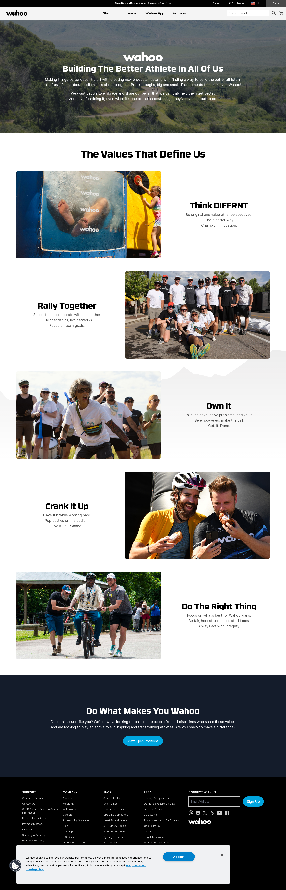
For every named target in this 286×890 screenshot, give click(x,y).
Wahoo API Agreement (157, 842)
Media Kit (68, 803)
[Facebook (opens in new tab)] (227, 813)
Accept (179, 856)
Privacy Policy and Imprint (159, 798)
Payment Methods (33, 823)
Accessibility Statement (76, 820)
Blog (65, 825)
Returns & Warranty (33, 840)
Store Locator (238, 3)
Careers (67, 814)
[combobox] (248, 13)
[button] (256, 3)
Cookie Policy (152, 825)
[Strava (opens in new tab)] (212, 812)
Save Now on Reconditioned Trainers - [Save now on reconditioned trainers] (143, 3)
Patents (148, 831)
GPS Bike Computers (115, 814)
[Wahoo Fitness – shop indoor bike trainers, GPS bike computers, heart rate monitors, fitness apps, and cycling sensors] (17, 13)
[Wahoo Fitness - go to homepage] (199, 821)
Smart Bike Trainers (114, 798)
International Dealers (75, 842)
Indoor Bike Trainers (115, 809)
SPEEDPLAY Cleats (114, 831)
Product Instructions (34, 818)
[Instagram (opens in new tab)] (198, 812)
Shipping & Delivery (33, 835)
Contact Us (28, 803)
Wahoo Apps (70, 809)
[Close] (222, 854)
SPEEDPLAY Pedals (114, 825)
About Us (68, 798)
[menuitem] (107, 13)
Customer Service (33, 798)
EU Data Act (150, 814)
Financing (27, 829)
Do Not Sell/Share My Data (159, 803)
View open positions (143, 741)
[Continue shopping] (34, 13)
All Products (110, 842)
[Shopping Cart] (281, 13)
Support (216, 3)
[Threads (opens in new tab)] (190, 812)
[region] (123, 864)
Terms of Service (154, 809)
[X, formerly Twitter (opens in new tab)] (205, 813)
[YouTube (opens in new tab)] (219, 813)
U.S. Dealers (70, 837)
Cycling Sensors (113, 837)
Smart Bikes (110, 803)
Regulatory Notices (155, 837)
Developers (70, 831)
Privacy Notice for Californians (162, 820)
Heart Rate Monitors (115, 820)
